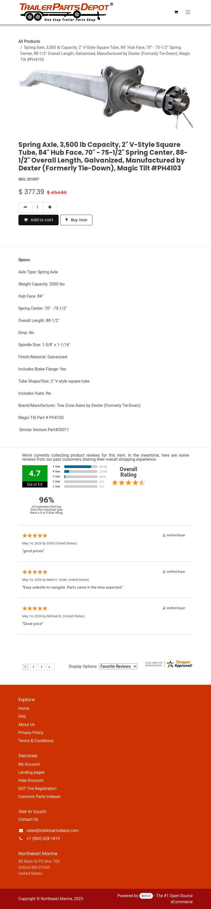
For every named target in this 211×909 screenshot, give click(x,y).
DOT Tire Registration (37, 788)
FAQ (22, 716)
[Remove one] (25, 207)
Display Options (83, 666)
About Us (26, 724)
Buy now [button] (76, 220)
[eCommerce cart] (176, 12)
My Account (29, 764)
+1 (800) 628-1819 (43, 838)
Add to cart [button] (38, 220)
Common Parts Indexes (39, 796)
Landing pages (31, 772)
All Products (29, 41)
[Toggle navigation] (188, 12)
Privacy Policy (30, 732)
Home (23, 708)
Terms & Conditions (36, 740)
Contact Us (28, 819)
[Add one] (50, 207)
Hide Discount (31, 780)
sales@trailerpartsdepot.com (53, 830)
